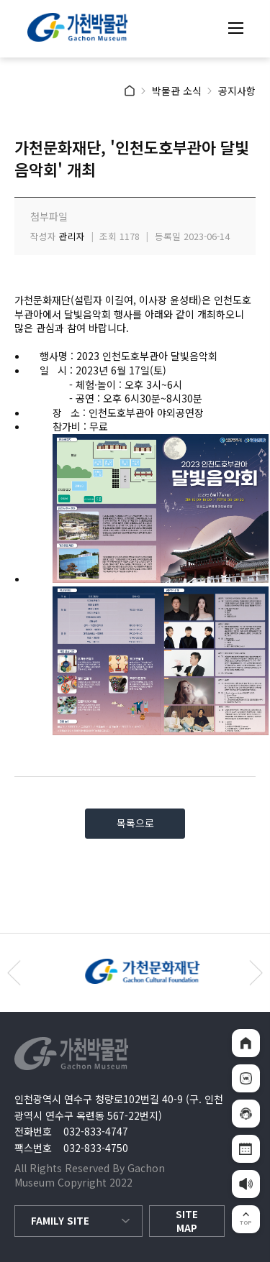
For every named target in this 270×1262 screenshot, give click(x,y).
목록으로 (135, 823)
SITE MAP (187, 1221)
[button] (256, 972)
